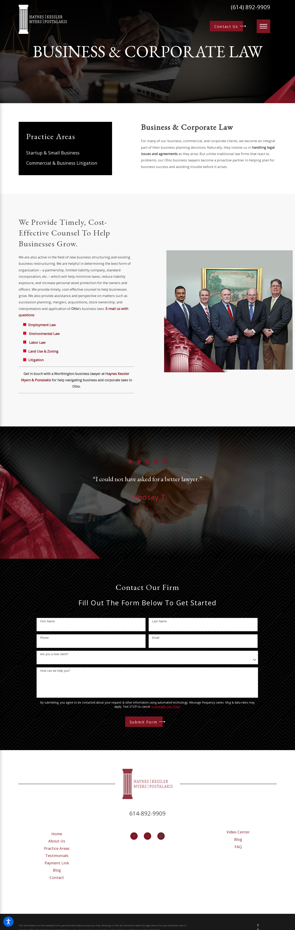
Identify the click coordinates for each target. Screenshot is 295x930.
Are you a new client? (54, 654)
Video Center (238, 831)
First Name (47, 621)
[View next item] (162, 523)
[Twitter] (147, 836)
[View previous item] (133, 523)
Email (155, 638)
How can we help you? (55, 671)
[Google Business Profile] (161, 836)
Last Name (159, 621)
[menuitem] (65, 152)
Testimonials (56, 855)
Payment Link (57, 862)
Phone (44, 638)
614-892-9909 (147, 813)
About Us (56, 840)
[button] (8, 921)
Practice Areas (56, 848)
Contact (57, 877)
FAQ (238, 846)
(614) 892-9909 (250, 7)
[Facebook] (134, 836)
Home (56, 833)
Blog (57, 870)
